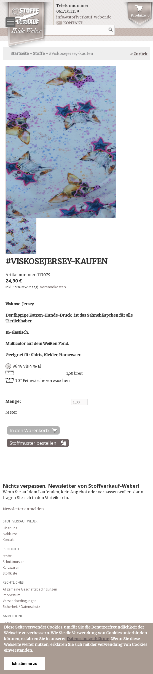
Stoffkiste (10, 573)
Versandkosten (53, 286)
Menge (13, 401)
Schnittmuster (13, 561)
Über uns (10, 528)
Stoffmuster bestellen (33, 443)
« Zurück (138, 54)
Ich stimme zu (24, 663)
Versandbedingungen (19, 600)
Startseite (19, 53)
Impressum (11, 595)
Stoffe (39, 53)
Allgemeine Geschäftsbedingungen (30, 589)
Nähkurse (10, 534)
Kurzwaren (11, 567)
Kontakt (73, 22)
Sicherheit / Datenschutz (21, 606)
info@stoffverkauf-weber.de (83, 17)
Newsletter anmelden (23, 508)
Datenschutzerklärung (89, 638)
